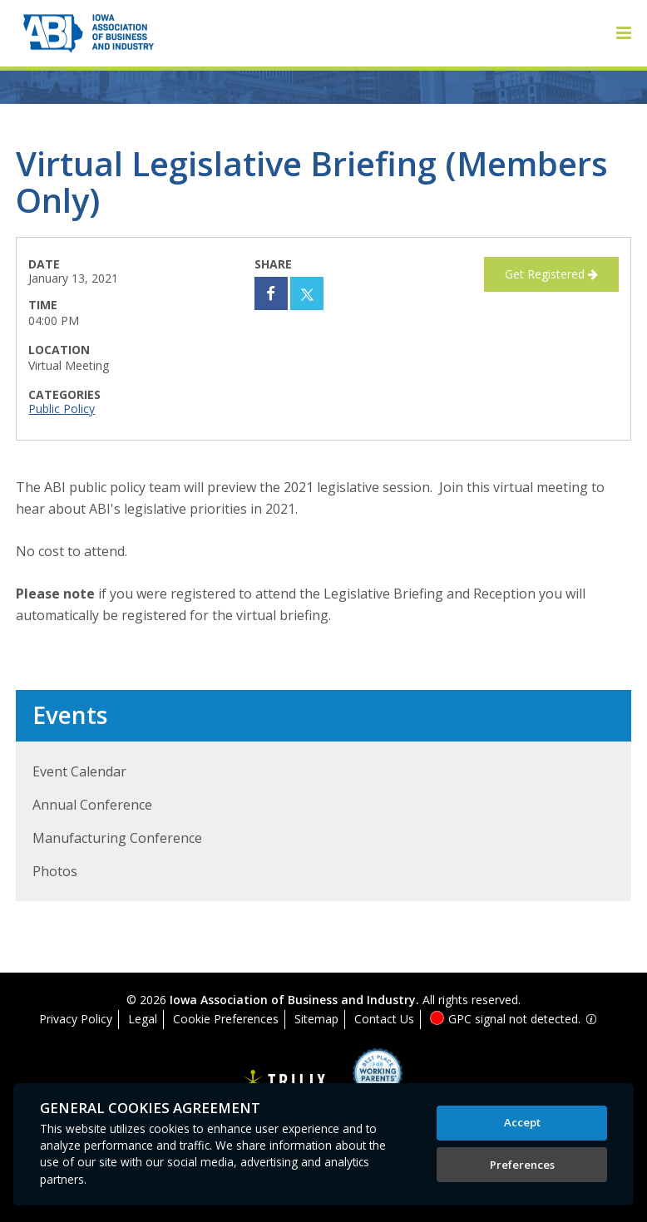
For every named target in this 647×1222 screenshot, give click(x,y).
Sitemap (316, 1019)
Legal (142, 1019)
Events (69, 715)
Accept (522, 1122)
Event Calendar (79, 771)
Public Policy (61, 408)
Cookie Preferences (226, 1019)
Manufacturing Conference (117, 838)
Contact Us (384, 1019)
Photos (54, 871)
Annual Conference (92, 805)
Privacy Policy (75, 1019)
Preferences (522, 1164)
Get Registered (551, 274)
